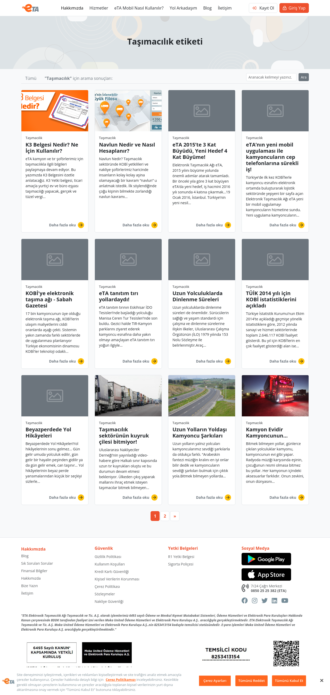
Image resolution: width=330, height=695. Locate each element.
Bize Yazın (29, 585)
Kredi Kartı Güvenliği (112, 571)
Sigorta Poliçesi (180, 564)
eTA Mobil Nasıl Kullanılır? (138, 8)
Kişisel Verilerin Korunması (117, 579)
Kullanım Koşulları (110, 564)
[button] (54, 161)
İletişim (225, 8)
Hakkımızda (72, 8)
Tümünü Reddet (251, 680)
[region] (165, 681)
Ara (304, 77)
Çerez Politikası (107, 586)
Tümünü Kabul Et (289, 680)
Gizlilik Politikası (108, 556)
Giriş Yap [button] (294, 8)
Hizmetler (98, 8)
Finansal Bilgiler (34, 570)
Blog (207, 8)
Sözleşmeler (105, 593)
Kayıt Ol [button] (263, 8)
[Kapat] (321, 680)
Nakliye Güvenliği (109, 601)
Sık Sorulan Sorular (37, 563)
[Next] (174, 516)
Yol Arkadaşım (183, 8)
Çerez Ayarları (214, 680)
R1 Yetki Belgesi (181, 556)
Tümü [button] (30, 78)
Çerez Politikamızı (121, 679)
